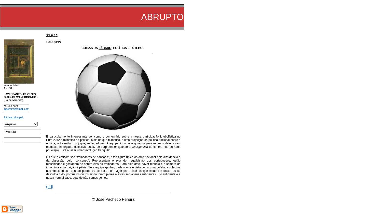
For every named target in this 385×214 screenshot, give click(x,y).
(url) (49, 187)
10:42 (49, 41)
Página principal (13, 117)
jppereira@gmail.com (16, 108)
